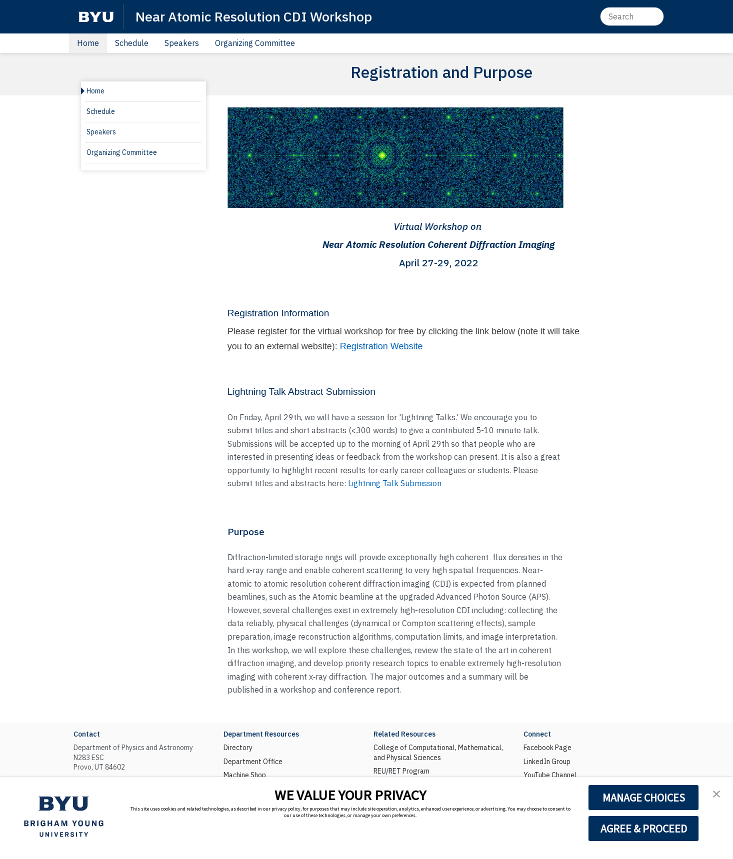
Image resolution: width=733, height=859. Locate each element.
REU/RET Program (402, 771)
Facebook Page (548, 747)
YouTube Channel (550, 775)
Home (88, 43)
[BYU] (96, 16)
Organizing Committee (255, 43)
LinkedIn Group (547, 761)
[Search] (632, 16)
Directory (238, 747)
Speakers (181, 43)
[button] (716, 794)
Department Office (253, 761)
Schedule (131, 43)
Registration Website (381, 346)
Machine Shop (245, 775)
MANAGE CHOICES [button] (643, 798)
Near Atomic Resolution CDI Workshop (254, 16)
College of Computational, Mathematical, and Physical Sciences (438, 752)
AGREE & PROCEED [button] (643, 829)
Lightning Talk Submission (395, 483)
